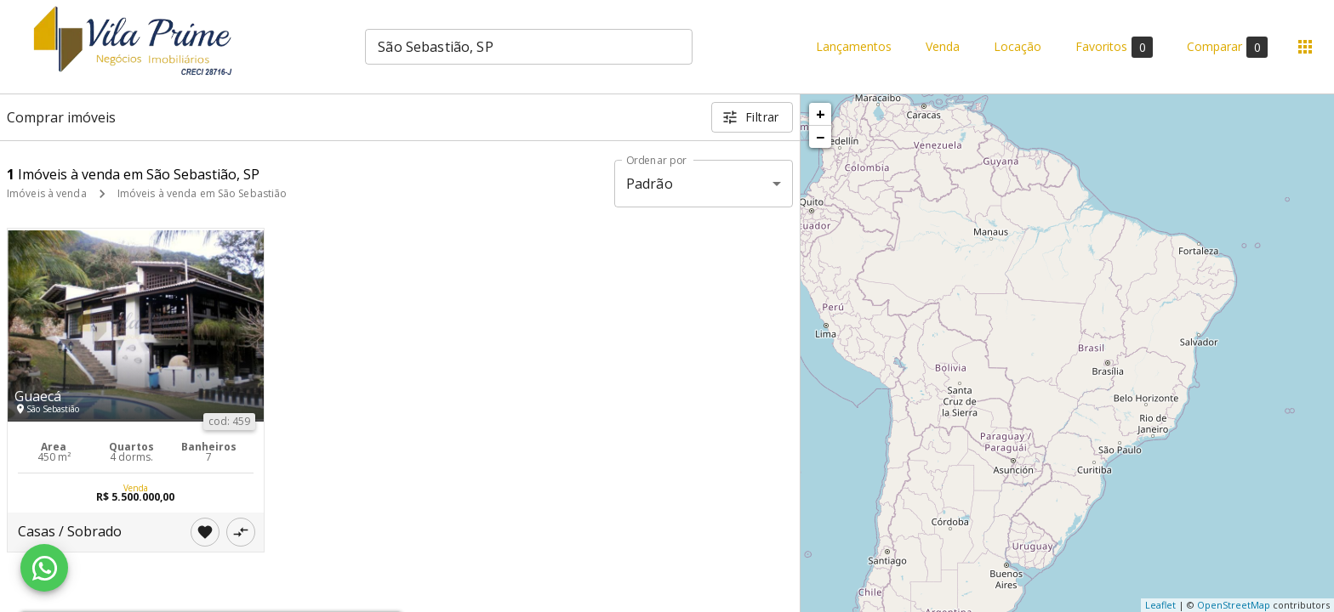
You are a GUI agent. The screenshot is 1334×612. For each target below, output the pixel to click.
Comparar (1227, 47)
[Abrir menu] (1305, 46)
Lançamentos (854, 47)
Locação (1017, 47)
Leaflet (1160, 604)
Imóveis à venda (47, 193)
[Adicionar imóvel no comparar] (240, 532)
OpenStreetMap (1233, 604)
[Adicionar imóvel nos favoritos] (205, 532)
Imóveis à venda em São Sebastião (202, 193)
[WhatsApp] (44, 568)
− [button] (820, 137)
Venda (943, 47)
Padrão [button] (649, 183)
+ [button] (820, 114)
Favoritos (1114, 47)
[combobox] (529, 47)
